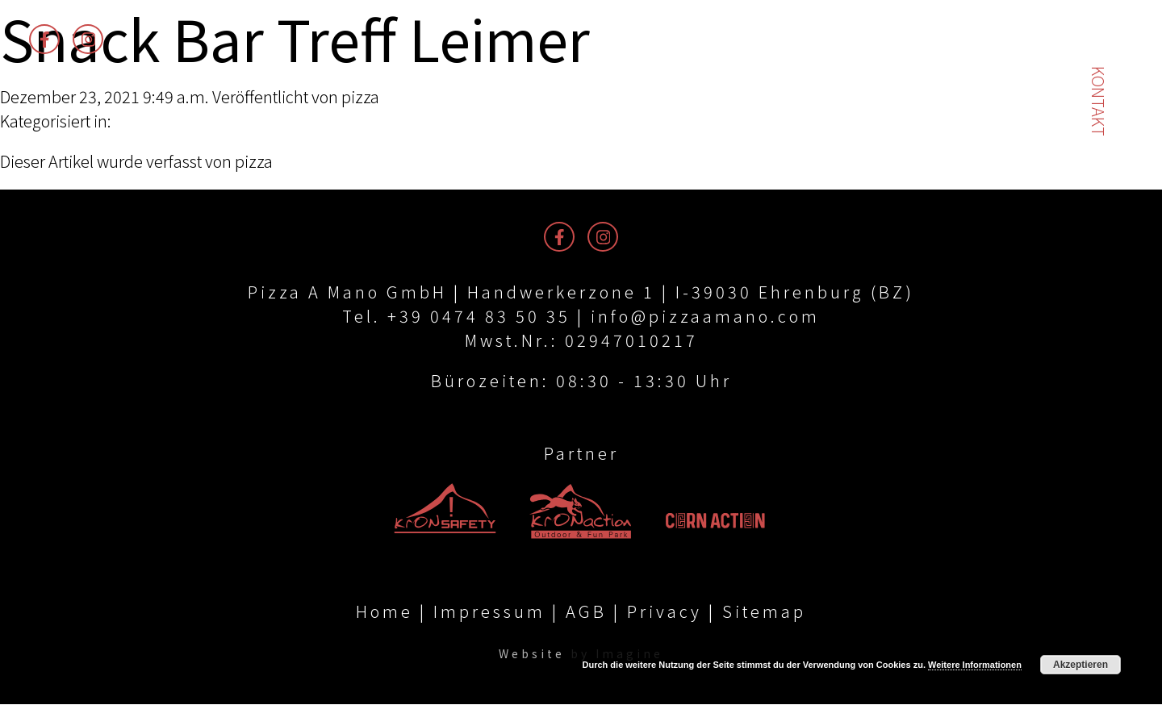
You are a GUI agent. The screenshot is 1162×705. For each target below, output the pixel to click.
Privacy (664, 612)
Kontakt (1098, 101)
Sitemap (764, 612)
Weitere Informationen (975, 665)
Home (384, 612)
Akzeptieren (1080, 664)
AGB (586, 612)
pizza (360, 96)
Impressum (489, 612)
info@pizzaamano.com (705, 315)
